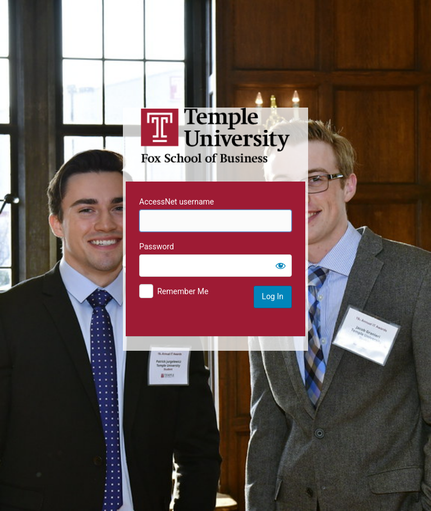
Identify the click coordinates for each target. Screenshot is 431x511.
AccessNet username (176, 201)
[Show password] (280, 265)
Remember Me (182, 291)
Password (156, 246)
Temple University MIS (215, 136)
